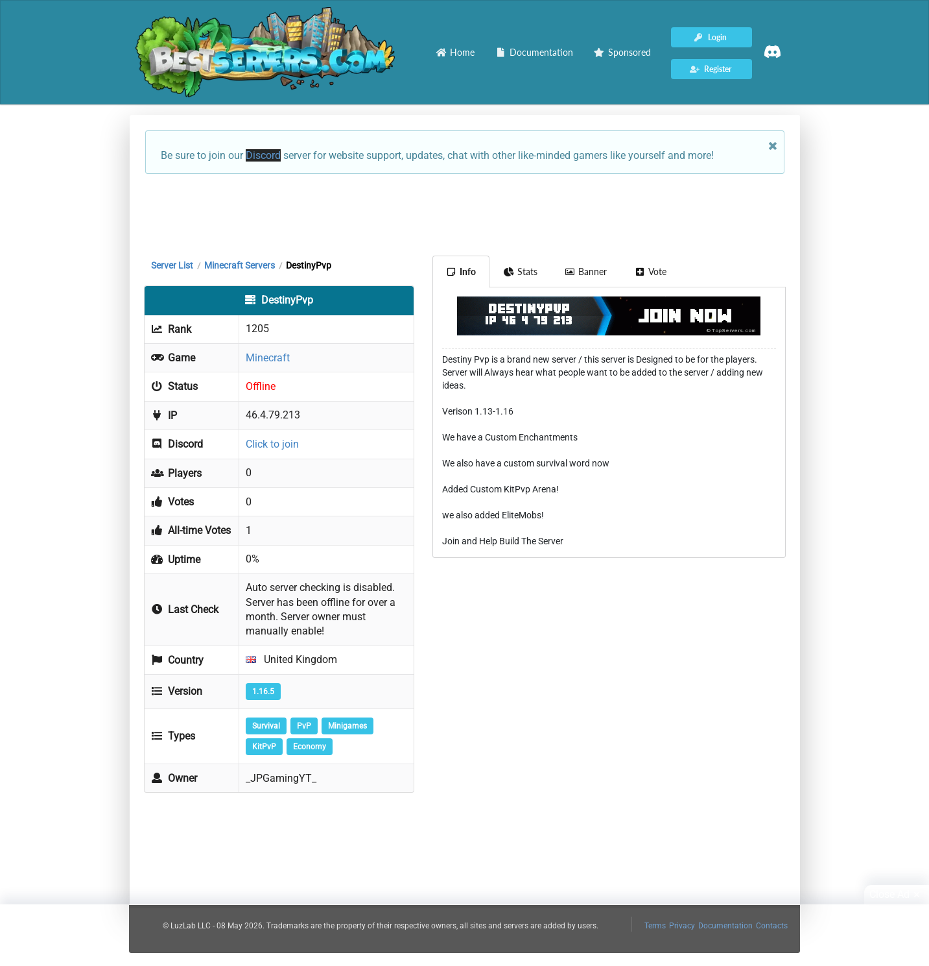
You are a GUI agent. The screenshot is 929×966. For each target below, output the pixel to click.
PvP (304, 726)
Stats (520, 271)
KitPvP (264, 746)
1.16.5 (263, 691)
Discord (263, 155)
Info (461, 271)
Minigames (347, 726)
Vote (650, 271)
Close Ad (896, 895)
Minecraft (268, 358)
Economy (309, 746)
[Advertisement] (465, 213)
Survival (266, 726)
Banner (586, 271)
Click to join (272, 444)
